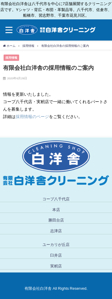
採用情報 (11, 57)
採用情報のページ (32, 116)
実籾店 (56, 266)
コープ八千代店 (56, 199)
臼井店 (56, 255)
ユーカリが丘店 (56, 245)
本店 (56, 210)
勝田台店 (56, 220)
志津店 (56, 231)
